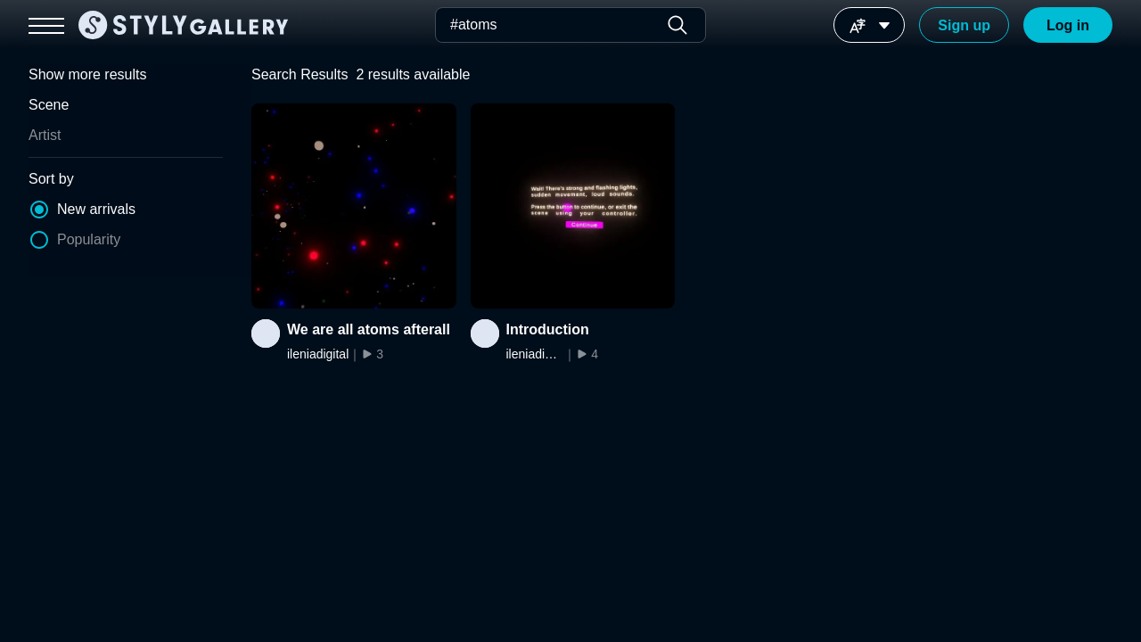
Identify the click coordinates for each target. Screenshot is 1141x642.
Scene (49, 104)
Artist (45, 135)
